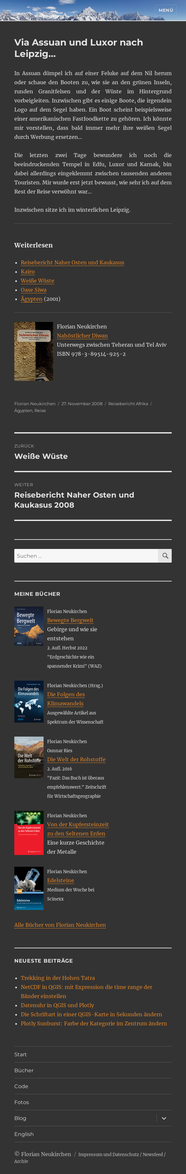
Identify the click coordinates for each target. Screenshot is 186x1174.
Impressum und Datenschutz (108, 1154)
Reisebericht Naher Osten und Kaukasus (72, 262)
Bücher (23, 1070)
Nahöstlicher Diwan (82, 335)
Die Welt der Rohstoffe (76, 759)
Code (21, 1086)
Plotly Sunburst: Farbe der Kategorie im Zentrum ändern (94, 1023)
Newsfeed (153, 1154)
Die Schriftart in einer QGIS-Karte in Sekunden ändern (91, 1014)
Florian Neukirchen (35, 403)
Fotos (21, 1102)
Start (20, 1054)
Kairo (28, 271)
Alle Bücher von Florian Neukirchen (60, 925)
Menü (166, 10)
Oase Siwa (33, 290)
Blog (20, 1118)
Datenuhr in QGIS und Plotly (57, 1005)
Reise (40, 410)
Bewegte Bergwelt (70, 620)
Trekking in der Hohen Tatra (58, 978)
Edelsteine (60, 880)
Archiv (21, 1161)
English (24, 1134)
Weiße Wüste (37, 280)
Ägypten (32, 299)
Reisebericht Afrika (128, 403)
